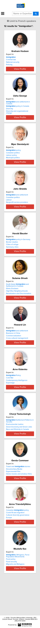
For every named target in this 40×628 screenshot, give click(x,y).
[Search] (36, 14)
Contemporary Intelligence (16, 401)
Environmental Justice (14, 449)
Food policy (10, 594)
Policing (9, 65)
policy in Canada (17, 110)
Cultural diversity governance (17, 545)
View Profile (20, 73)
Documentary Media (14, 495)
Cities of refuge (12, 256)
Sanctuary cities (12, 258)
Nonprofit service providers (17, 210)
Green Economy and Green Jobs (19, 451)
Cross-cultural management (17, 355)
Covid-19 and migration (15, 543)
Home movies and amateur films (19, 500)
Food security (11, 597)
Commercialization (13, 353)
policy (13, 154)
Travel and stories (18, 493)
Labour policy (11, 159)
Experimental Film (13, 498)
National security (12, 62)
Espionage (10, 404)
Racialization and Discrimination (18, 309)
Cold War (9, 399)
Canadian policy (17, 540)
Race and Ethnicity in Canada (17, 454)
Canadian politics (13, 156)
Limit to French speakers (21, 21)
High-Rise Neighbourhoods (17, 306)
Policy (13, 396)
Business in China (13, 350)
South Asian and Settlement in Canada (17, 300)
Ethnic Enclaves (12, 304)
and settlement (17, 202)
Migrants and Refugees (15, 599)
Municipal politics (13, 161)
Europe (9, 548)
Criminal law (11, 60)
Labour (9, 207)
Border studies (12, 253)
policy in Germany (18, 251)
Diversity (9, 112)
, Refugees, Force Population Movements (17, 591)
